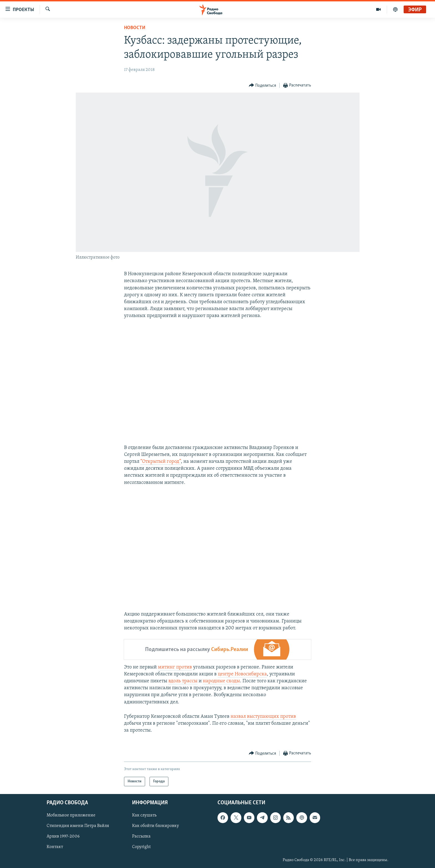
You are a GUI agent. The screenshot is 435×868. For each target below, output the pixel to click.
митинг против (175, 667)
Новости (134, 27)
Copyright (141, 847)
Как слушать (144, 815)
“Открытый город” (160, 461)
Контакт (55, 847)
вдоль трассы (183, 681)
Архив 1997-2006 (63, 836)
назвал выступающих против (263, 716)
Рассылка (141, 836)
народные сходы (221, 681)
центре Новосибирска (242, 674)
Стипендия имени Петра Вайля (78, 826)
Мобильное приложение (71, 815)
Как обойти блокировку (155, 826)
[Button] (262, 85)
